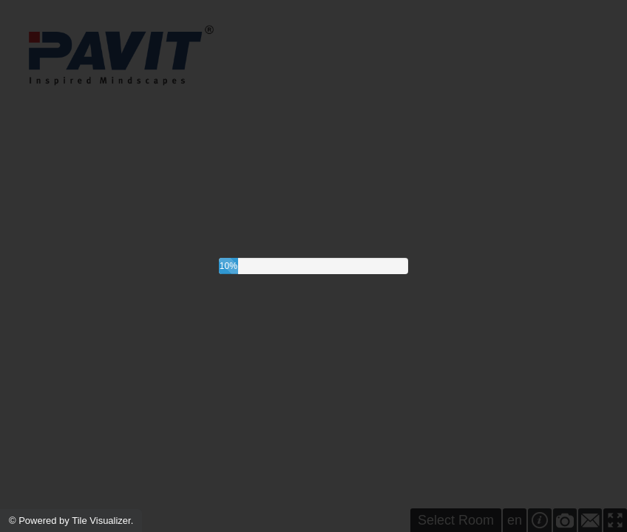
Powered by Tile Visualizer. (75, 520)
